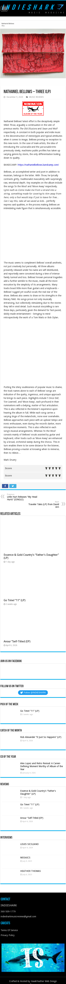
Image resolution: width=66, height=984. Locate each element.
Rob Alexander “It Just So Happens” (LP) (40, 737)
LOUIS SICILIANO (29, 844)
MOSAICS (25, 857)
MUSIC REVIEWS (36, 97)
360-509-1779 (8, 911)
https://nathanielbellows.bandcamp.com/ (38, 164)
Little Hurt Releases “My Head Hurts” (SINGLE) (24, 497)
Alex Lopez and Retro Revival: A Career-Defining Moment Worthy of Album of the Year (41, 766)
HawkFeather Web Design (44, 981)
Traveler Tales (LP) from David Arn (42, 504)
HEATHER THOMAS (30, 871)
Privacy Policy (8, 935)
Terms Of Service (9, 930)
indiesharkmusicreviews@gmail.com (18, 916)
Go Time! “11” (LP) (14, 600)
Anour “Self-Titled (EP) (17, 641)
